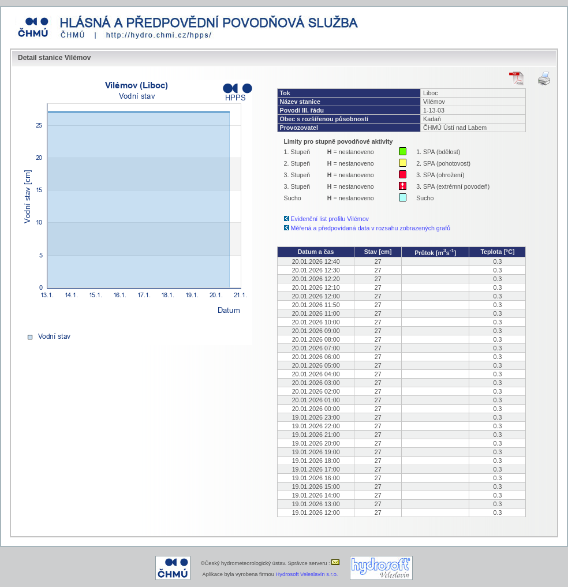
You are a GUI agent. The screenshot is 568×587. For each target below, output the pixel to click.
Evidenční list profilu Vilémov (330, 218)
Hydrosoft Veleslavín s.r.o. (307, 574)
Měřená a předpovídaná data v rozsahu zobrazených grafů (371, 228)
